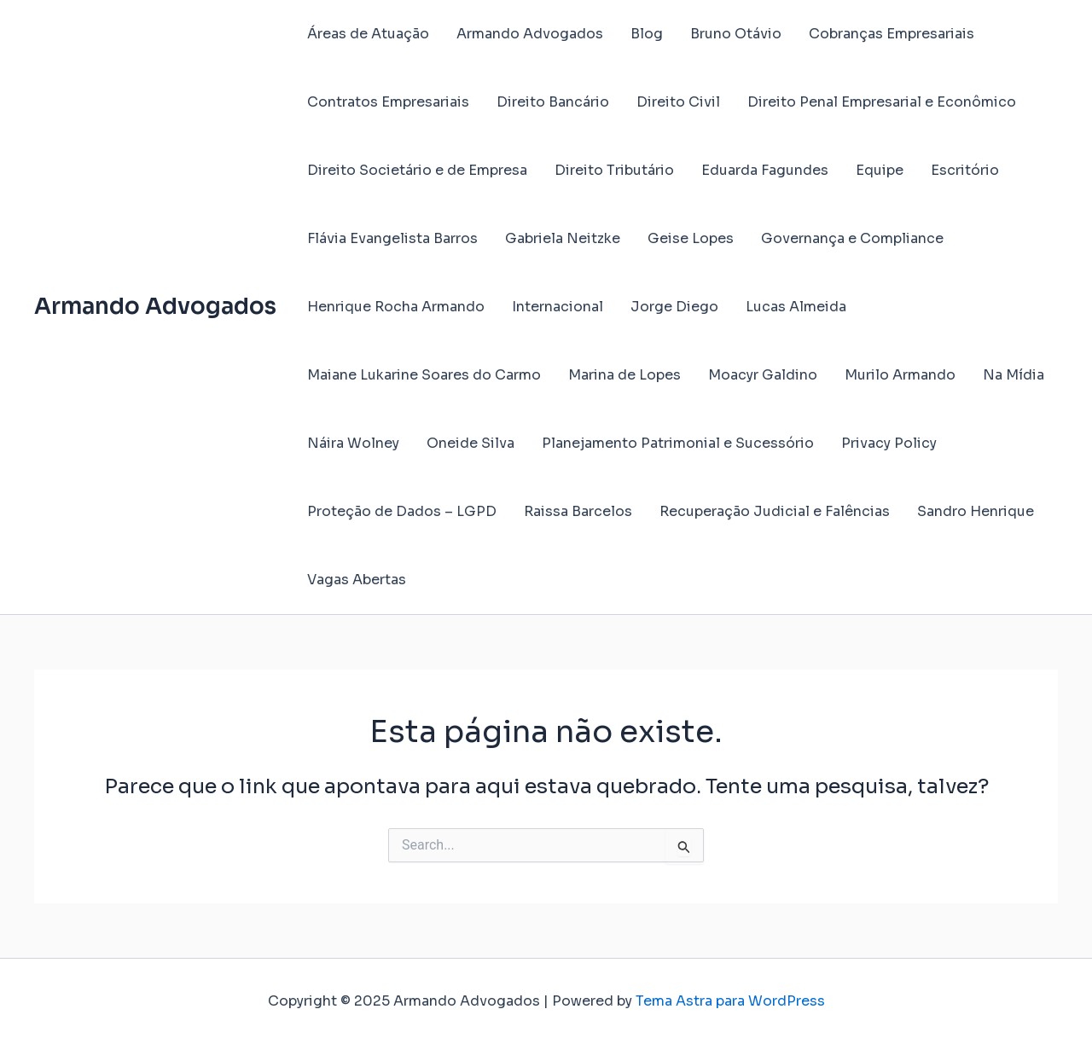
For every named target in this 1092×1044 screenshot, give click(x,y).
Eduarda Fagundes (764, 170)
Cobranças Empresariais (891, 34)
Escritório (965, 170)
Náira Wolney (353, 443)
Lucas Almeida (796, 307)
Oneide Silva (470, 443)
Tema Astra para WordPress (730, 1001)
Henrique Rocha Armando (396, 307)
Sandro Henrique (975, 511)
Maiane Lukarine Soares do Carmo (424, 375)
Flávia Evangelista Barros (392, 238)
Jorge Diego (674, 307)
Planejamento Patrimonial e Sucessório (678, 443)
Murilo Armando (900, 375)
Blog (646, 34)
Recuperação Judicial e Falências (774, 511)
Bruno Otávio (735, 34)
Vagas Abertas (356, 580)
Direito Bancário (553, 102)
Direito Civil (678, 102)
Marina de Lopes (624, 375)
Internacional (557, 307)
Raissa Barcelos (578, 511)
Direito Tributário (614, 170)
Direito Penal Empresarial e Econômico (881, 102)
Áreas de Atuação (368, 34)
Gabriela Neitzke (562, 238)
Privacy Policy (889, 443)
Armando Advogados (155, 307)
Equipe (879, 170)
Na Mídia (1013, 375)
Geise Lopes (691, 238)
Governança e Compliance (852, 238)
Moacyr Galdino (762, 375)
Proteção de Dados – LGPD (402, 511)
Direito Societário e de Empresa (417, 170)
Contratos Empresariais (388, 102)
